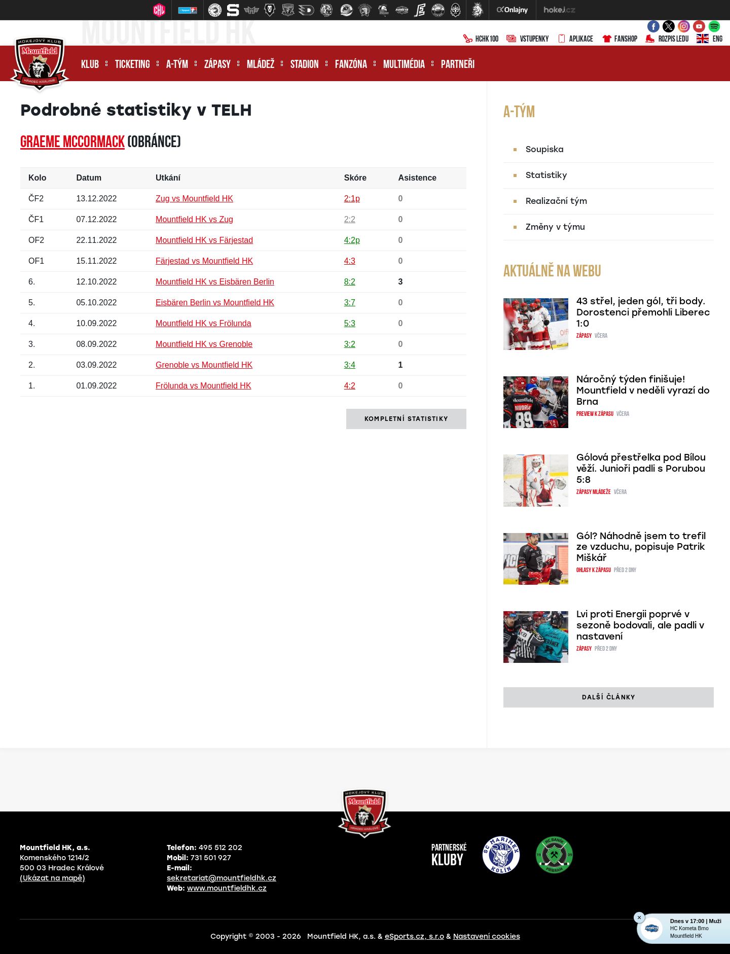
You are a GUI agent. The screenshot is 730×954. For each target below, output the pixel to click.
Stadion (304, 65)
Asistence (417, 177)
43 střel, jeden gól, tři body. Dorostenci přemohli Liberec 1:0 (643, 312)
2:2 (349, 219)
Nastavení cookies (486, 936)
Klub (90, 65)
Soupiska (545, 149)
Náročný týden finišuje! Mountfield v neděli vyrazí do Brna (643, 390)
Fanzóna (351, 65)
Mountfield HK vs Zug (194, 219)
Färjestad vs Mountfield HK (204, 261)
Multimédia (404, 65)
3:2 (349, 344)
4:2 (349, 385)
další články (608, 697)
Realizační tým (556, 201)
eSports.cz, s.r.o (414, 936)
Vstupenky (527, 40)
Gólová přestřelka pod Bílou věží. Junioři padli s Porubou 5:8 (641, 468)
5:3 (349, 323)
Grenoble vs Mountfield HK (204, 365)
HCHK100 (480, 40)
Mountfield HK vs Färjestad (204, 240)
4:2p (352, 240)
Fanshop (619, 40)
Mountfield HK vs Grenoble (204, 344)
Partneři (457, 65)
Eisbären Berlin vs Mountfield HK (215, 302)
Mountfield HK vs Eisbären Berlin (215, 281)
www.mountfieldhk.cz (227, 888)
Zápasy (217, 65)
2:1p (352, 198)
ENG (709, 40)
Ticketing (132, 65)
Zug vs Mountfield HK (194, 198)
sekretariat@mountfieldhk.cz (221, 878)
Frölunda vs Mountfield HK (203, 385)
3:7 (349, 302)
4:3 (349, 261)
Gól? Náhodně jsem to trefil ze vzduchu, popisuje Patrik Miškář (641, 547)
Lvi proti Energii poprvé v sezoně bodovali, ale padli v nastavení (640, 625)
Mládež (260, 65)
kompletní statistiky (406, 418)
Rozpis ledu (666, 40)
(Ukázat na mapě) (52, 878)
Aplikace (575, 40)
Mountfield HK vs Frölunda (203, 323)
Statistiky (546, 175)
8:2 (349, 281)
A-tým (177, 65)
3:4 (349, 365)
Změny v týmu (555, 227)
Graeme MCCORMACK (72, 143)
